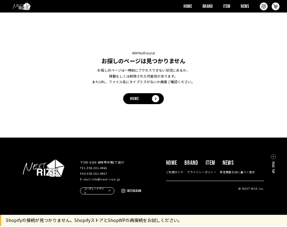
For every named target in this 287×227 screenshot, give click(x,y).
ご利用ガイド (175, 173)
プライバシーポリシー (201, 173)
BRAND (208, 6)
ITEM (226, 6)
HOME (188, 6)
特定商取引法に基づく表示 (237, 173)
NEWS (245, 6)
